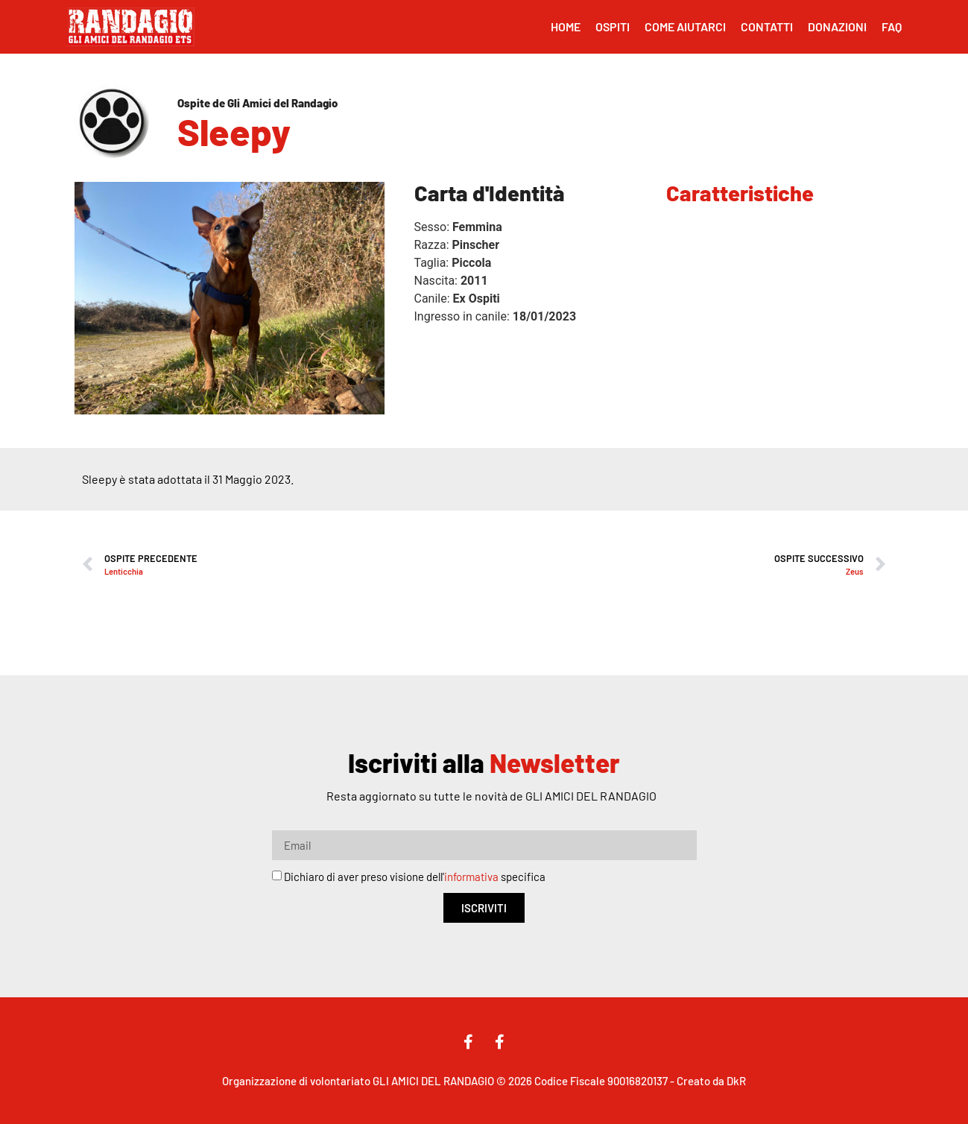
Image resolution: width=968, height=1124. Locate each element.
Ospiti (612, 26)
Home (566, 26)
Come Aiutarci (685, 26)
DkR (736, 1080)
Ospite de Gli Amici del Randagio (257, 103)
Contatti (767, 26)
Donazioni (837, 26)
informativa (471, 877)
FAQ (892, 26)
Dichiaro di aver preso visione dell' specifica (414, 877)
